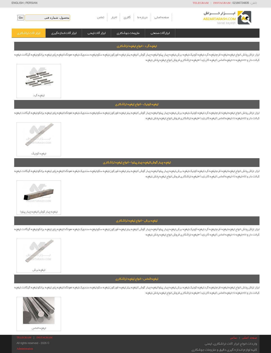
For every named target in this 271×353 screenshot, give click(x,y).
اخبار (114, 17)
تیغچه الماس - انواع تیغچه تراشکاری (136, 279)
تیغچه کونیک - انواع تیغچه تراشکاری (136, 104)
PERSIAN (31, 2)
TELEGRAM (201, 2)
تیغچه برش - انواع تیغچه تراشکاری (136, 220)
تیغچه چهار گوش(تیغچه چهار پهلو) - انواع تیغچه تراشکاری (137, 162)
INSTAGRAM (221, 2)
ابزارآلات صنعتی (160, 33)
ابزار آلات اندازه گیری (63, 33)
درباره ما (142, 17)
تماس (100, 17)
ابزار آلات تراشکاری (28, 33)
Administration (25, 348)
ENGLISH (18, 2)
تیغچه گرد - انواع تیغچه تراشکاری (137, 46)
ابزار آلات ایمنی (96, 33)
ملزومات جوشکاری (128, 33)
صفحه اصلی (162, 17)
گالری (127, 17)
